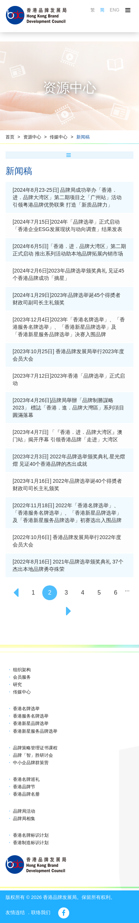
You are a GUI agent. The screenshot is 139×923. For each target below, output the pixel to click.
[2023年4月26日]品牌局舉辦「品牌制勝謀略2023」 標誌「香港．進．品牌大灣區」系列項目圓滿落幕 (68, 407)
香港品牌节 (24, 786)
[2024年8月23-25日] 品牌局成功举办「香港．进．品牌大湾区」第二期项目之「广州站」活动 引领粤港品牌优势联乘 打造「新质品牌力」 (67, 197)
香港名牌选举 (26, 708)
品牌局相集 (24, 818)
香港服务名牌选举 (31, 716)
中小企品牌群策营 (31, 762)
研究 (17, 684)
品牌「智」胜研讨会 (33, 755)
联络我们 (40, 912)
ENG (114, 10)
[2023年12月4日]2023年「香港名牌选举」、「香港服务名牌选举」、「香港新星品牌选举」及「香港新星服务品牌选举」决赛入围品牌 (69, 327)
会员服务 (22, 677)
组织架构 (22, 669)
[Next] (69, 611)
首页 (10, 137)
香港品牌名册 (26, 794)
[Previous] (16, 592)
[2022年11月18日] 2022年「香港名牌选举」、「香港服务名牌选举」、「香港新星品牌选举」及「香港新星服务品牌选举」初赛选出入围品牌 (67, 512)
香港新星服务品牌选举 (35, 731)
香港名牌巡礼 (26, 779)
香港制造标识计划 (31, 842)
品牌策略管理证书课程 (35, 747)
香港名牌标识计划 (31, 835)
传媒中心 (58, 137)
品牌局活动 (24, 811)
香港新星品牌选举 (31, 723)
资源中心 (32, 137)
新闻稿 (83, 137)
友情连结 (15, 912)
